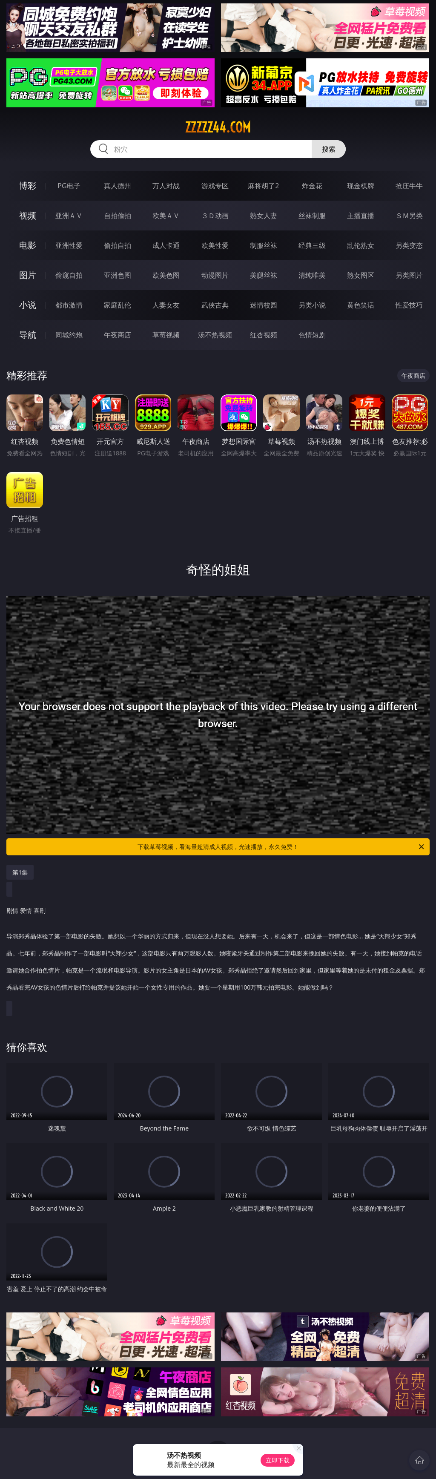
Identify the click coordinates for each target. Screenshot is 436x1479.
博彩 (27, 185)
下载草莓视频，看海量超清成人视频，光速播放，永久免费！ (281, 847)
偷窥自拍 (69, 275)
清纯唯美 (312, 275)
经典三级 (312, 245)
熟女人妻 (263, 215)
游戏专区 (215, 185)
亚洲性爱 (69, 245)
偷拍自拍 (117, 245)
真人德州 (117, 185)
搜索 (329, 149)
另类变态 (409, 245)
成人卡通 (166, 245)
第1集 (20, 872)
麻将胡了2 (263, 185)
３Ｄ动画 (215, 215)
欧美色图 (166, 275)
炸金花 (312, 185)
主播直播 (360, 215)
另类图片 (409, 275)
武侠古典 (215, 305)
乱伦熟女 (360, 245)
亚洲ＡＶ (69, 215)
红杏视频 (263, 335)
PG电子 (68, 185)
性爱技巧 (409, 305)
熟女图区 (360, 275)
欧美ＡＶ (166, 215)
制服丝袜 (263, 245)
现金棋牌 (360, 185)
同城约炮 (69, 335)
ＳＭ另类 (409, 215)
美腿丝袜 (263, 275)
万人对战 (166, 185)
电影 (27, 245)
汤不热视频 (215, 335)
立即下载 (278, 1460)
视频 (27, 215)
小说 (27, 305)
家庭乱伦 (117, 305)
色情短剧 (312, 335)
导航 (27, 334)
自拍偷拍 (117, 215)
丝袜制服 (312, 215)
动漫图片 (215, 275)
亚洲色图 (117, 275)
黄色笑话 (360, 305)
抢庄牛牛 (409, 185)
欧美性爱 (215, 245)
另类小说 (312, 305)
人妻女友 (166, 305)
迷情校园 (263, 305)
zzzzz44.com (218, 127)
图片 (27, 275)
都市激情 (69, 305)
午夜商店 (117, 335)
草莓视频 (166, 335)
